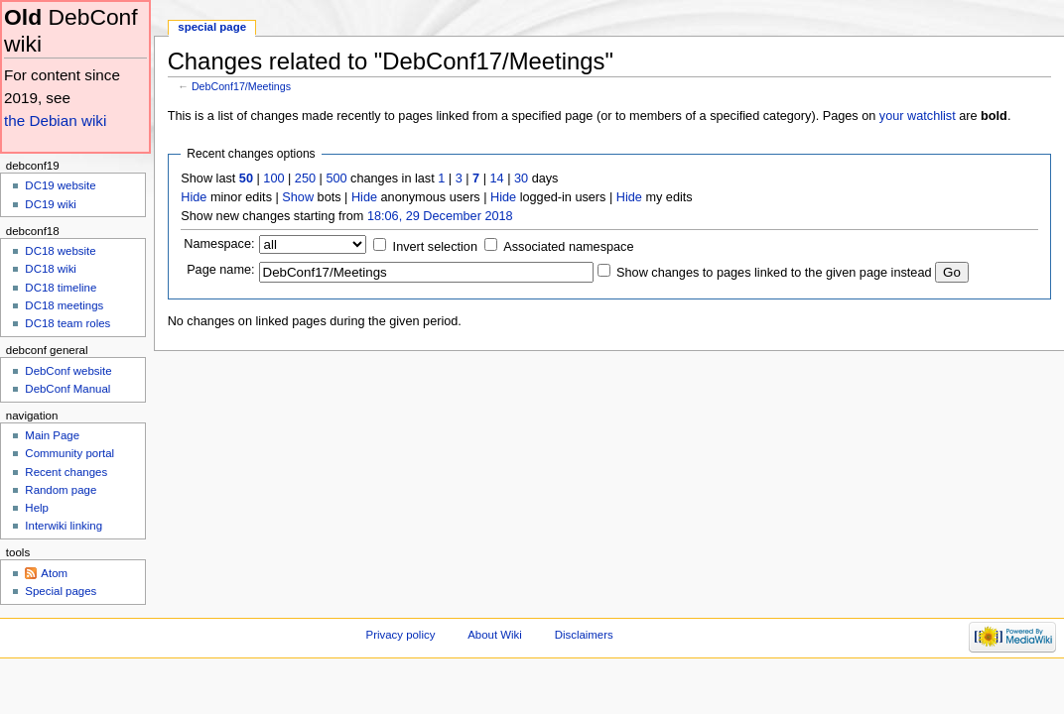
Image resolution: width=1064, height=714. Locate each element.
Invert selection (435, 247)
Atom (54, 573)
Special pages (60, 591)
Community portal (69, 453)
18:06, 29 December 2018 (440, 216)
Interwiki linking (63, 526)
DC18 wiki (50, 269)
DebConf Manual (67, 389)
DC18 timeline (60, 288)
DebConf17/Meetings (241, 86)
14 (497, 178)
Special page (212, 27)
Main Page (52, 435)
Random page (60, 490)
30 (521, 178)
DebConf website (68, 371)
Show (298, 197)
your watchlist (917, 116)
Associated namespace (568, 247)
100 (273, 178)
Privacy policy (401, 635)
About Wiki (494, 635)
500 (336, 178)
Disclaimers (584, 635)
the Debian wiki (55, 120)
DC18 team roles (67, 323)
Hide (193, 197)
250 (305, 178)
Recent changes (66, 472)
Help (37, 508)
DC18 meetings (64, 305)
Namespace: (219, 244)
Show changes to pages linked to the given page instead (773, 273)
